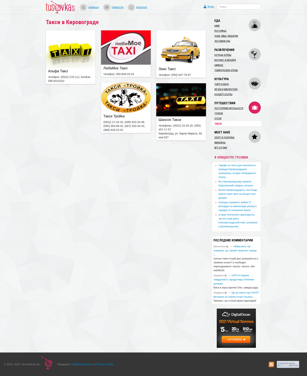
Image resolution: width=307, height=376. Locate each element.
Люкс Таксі (167, 69)
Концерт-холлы (223, 94)
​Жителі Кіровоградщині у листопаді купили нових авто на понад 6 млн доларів (237, 194)
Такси (218, 123)
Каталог (141, 7)
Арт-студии (220, 147)
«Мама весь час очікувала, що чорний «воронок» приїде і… (235, 250)
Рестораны (220, 31)
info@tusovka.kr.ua (82, 364)
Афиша (93, 7)
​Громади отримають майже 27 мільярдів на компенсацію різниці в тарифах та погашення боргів (237, 206)
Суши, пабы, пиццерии (226, 36)
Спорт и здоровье (224, 137)
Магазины (220, 142)
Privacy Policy (104, 364)
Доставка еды (222, 41)
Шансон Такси (170, 120)
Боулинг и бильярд (225, 60)
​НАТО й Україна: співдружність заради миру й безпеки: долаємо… (234, 279)
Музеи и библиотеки (225, 89)
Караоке (218, 65)
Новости (117, 7)
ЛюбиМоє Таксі (115, 68)
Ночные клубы (222, 55)
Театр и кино (221, 84)
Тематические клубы (226, 70)
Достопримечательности (228, 108)
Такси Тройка (114, 116)
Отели (217, 118)
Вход (211, 6)
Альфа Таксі (58, 71)
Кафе (217, 25)
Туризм (218, 113)
